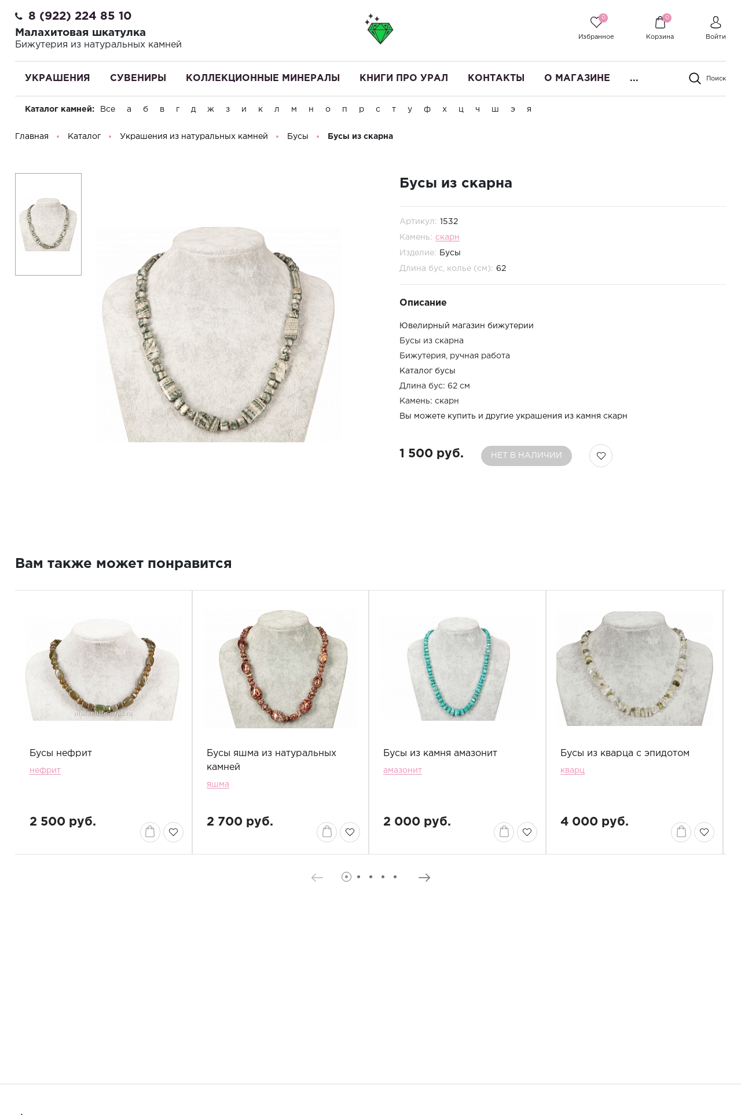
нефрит (45, 774)
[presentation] (317, 881)
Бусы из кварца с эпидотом (624, 757)
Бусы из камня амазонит (440, 757)
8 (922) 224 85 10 (80, 16)
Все (107, 109)
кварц (572, 774)
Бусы (450, 256)
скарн (447, 240)
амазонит (402, 774)
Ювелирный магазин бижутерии (466, 329)
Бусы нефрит (61, 757)
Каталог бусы (427, 375)
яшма (218, 787)
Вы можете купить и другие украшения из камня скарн (513, 420)
